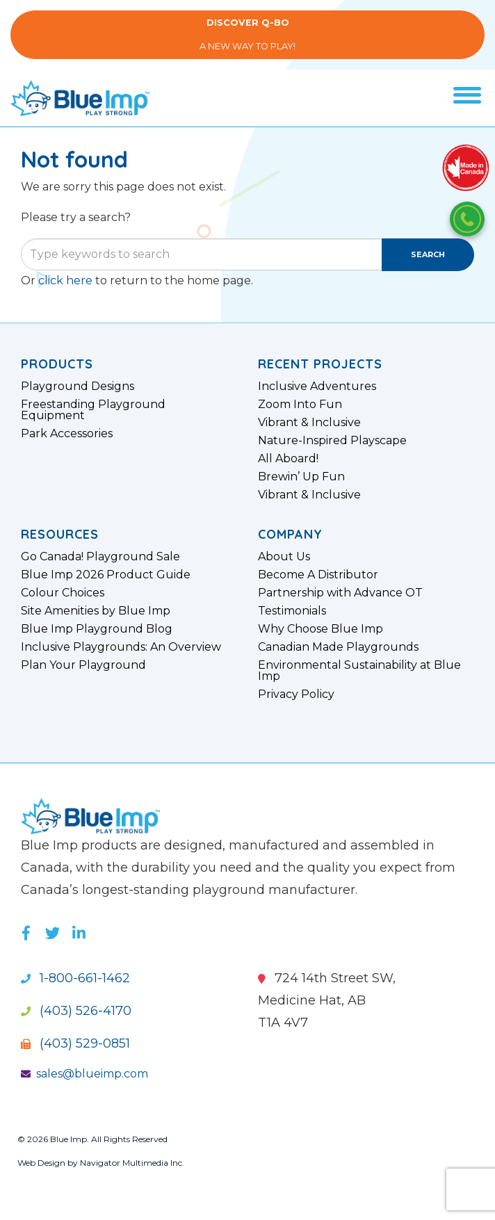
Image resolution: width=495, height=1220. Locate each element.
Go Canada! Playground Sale (100, 556)
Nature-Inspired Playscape (332, 440)
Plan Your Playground (83, 665)
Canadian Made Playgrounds (338, 647)
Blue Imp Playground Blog (96, 629)
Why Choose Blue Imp (320, 629)
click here (65, 280)
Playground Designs (77, 386)
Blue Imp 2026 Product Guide (105, 574)
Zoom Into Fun (300, 404)
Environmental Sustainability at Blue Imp (359, 671)
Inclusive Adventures (317, 386)
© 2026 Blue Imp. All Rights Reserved (92, 1139)
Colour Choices (62, 593)
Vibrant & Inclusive (309, 422)
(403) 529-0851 (75, 1043)
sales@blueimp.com (84, 1073)
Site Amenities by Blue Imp (95, 611)
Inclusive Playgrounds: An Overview (121, 647)
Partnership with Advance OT (340, 593)
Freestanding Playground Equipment (93, 410)
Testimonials (292, 611)
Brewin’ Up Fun (301, 476)
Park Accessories (67, 433)
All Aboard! (288, 458)
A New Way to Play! (247, 34)
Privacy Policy (296, 694)
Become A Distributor (318, 574)
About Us (284, 556)
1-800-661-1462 (75, 978)
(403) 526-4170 (76, 1010)
